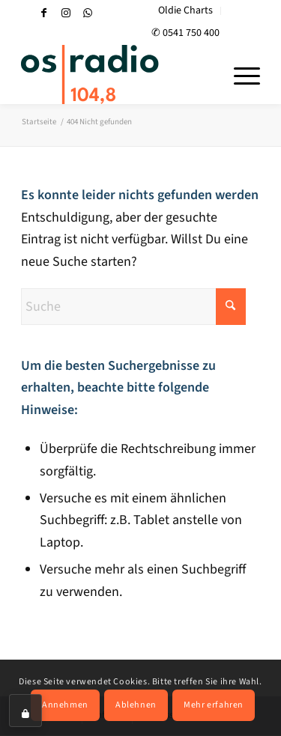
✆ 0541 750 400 (185, 32)
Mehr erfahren (214, 705)
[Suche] (133, 306)
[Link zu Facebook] (44, 13)
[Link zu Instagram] (66, 13)
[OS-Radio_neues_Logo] (116, 74)
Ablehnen (136, 705)
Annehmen (65, 705)
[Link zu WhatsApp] (87, 13)
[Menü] (239, 74)
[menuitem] (186, 11)
